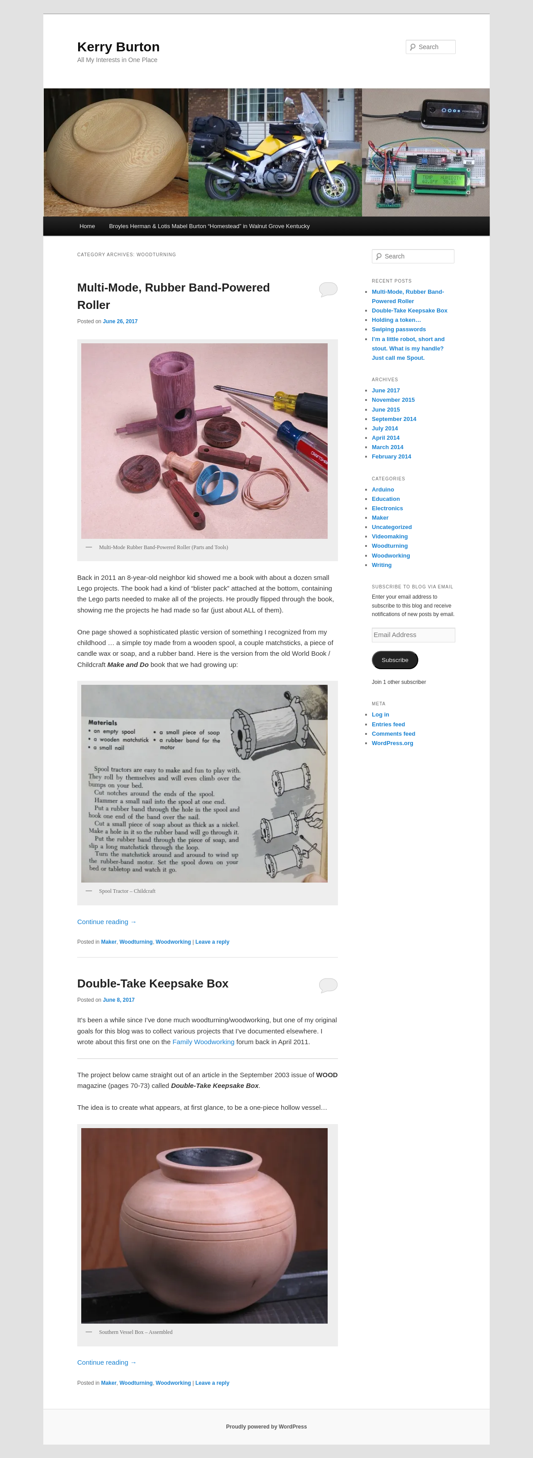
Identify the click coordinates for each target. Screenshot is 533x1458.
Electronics (387, 508)
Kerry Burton (118, 46)
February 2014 (391, 456)
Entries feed (388, 724)
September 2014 (394, 419)
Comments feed (394, 733)
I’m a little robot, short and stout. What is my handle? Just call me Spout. (408, 348)
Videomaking (390, 536)
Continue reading (107, 921)
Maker (109, 942)
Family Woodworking (203, 1042)
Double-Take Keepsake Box (153, 983)
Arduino (383, 489)
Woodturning (136, 942)
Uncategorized (392, 527)
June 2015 (386, 409)
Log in (380, 714)
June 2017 (386, 390)
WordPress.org (392, 743)
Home (87, 226)
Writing (382, 565)
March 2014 (388, 447)
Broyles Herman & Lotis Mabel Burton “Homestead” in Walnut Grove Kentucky (209, 226)
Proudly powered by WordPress (266, 1427)
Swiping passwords (399, 329)
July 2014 (385, 428)
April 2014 (386, 437)
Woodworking (173, 942)
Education (386, 499)
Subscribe (395, 660)
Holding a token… (396, 320)
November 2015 (393, 399)
